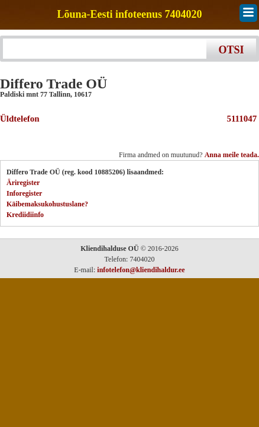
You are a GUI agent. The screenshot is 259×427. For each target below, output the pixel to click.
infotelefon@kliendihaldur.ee (140, 270)
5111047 (239, 118)
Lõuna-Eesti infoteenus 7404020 (129, 14)
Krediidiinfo (25, 215)
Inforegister (24, 193)
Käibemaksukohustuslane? (47, 204)
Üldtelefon (20, 118)
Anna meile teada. (232, 155)
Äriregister (23, 183)
